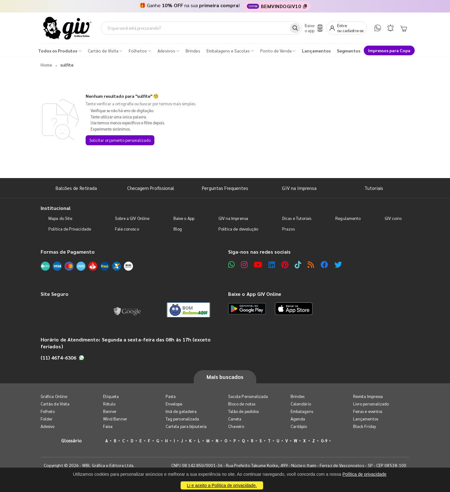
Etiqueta (111, 396)
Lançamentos (365, 418)
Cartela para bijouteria (186, 426)
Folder (46, 418)
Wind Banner (115, 418)
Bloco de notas (241, 403)
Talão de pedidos (243, 411)
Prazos (288, 228)
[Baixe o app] (312, 28)
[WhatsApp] (377, 28)
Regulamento (348, 218)
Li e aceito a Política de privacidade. (222, 485)
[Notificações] (390, 28)
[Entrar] (346, 28)
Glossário (71, 440)
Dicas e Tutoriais (296, 218)
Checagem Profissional (150, 188)
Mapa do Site (60, 218)
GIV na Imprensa (299, 188)
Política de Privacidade (69, 228)
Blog (177, 228)
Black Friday (364, 426)
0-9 (324, 440)
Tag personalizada (182, 418)
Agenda (298, 418)
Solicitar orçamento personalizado (120, 140)
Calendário (301, 403)
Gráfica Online (54, 396)
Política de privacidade (364, 474)
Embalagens (302, 411)
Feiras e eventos (367, 411)
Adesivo (47, 426)
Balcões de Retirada (76, 188)
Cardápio (299, 426)
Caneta (234, 418)
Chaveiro (236, 426)
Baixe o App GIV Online (254, 294)
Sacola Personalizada (248, 396)
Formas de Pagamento (68, 251)
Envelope (174, 403)
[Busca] (295, 28)
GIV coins (393, 218)
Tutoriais (373, 188)
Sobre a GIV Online (132, 218)
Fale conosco (127, 228)
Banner (110, 411)
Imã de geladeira (181, 411)
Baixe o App (183, 218)
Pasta (171, 396)
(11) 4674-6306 (62, 357)
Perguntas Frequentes (225, 188)
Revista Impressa (368, 396)
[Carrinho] (403, 28)
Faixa (107, 426)
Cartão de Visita (55, 403)
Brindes (297, 396)
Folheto (48, 411)
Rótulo (109, 403)
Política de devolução (238, 228)
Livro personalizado (371, 403)
